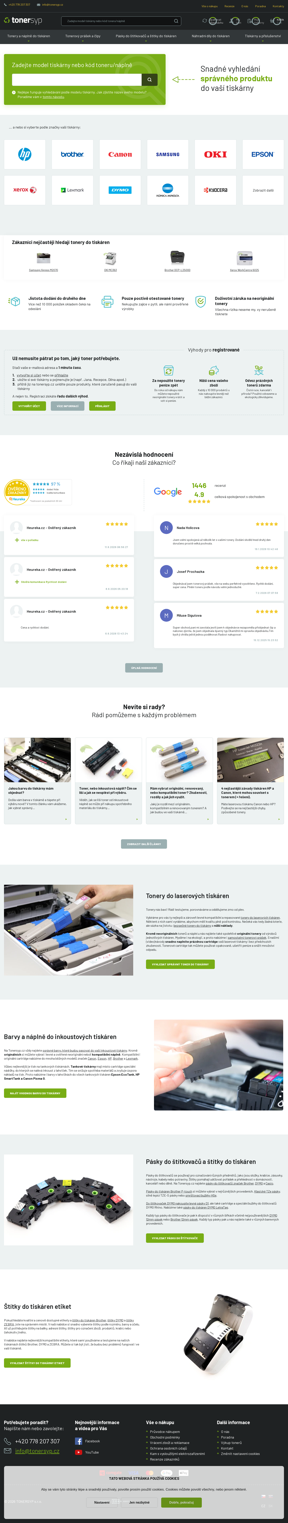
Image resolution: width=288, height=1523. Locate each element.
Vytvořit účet (29, 406)
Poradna (260, 6)
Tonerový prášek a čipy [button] (83, 39)
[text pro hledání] (77, 80)
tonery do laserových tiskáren (260, 917)
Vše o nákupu (210, 6)
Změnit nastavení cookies (240, 1453)
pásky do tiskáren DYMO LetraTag (205, 1207)
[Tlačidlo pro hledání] (150, 80)
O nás (244, 6)
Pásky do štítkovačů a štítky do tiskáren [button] (146, 39)
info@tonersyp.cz (52, 4)
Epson (102, 1058)
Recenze (229, 6)
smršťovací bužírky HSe (200, 1195)
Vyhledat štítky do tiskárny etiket (37, 1363)
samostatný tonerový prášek (247, 937)
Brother (118, 1058)
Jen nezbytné (139, 1502)
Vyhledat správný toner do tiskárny (180, 964)
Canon (92, 1058)
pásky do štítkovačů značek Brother (230, 1183)
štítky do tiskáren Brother (89, 1320)
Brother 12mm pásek (184, 1219)
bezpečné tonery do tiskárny (192, 925)
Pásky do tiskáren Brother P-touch (169, 1191)
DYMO (259, 1183)
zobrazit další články (144, 844)
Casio (269, 1183)
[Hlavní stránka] (23, 21)
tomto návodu (53, 96)
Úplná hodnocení (144, 668)
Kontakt (227, 1448)
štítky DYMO (115, 1320)
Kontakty (278, 6)
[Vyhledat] (176, 20)
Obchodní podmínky (165, 1437)
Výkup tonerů (231, 1442)
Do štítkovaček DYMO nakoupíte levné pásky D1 (177, 1203)
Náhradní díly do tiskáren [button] (211, 39)
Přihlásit (102, 406)
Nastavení (102, 1502)
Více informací (67, 406)
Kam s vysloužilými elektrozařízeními (177, 1453)
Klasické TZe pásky (267, 1191)
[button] (263, 190)
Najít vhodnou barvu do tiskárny (35, 1093)
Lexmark (132, 1058)
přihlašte (61, 375)
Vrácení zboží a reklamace (169, 1442)
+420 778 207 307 (19, 4)
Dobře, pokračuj (181, 1502)
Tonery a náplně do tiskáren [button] (28, 39)
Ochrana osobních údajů (168, 1448)
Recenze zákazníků (164, 1459)
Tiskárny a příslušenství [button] (263, 39)
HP (110, 1058)
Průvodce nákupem (165, 1431)
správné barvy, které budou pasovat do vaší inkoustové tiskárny (85, 1050)
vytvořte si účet (29, 375)
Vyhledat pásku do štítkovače (175, 1238)
